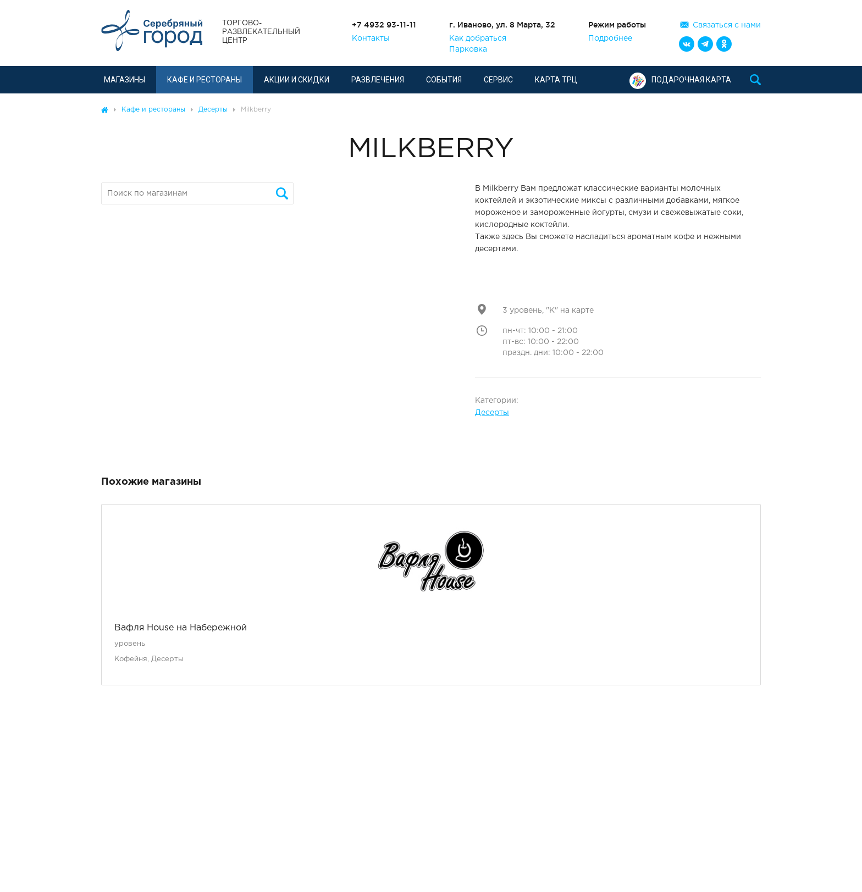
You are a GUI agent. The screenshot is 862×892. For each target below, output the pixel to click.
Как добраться (477, 38)
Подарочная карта (680, 79)
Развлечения (377, 79)
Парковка (468, 49)
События (444, 79)
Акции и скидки (296, 79)
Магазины (124, 79)
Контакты (371, 38)
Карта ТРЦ (556, 79)
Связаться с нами (727, 25)
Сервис (498, 79)
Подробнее (610, 38)
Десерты (492, 412)
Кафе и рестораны (204, 79)
